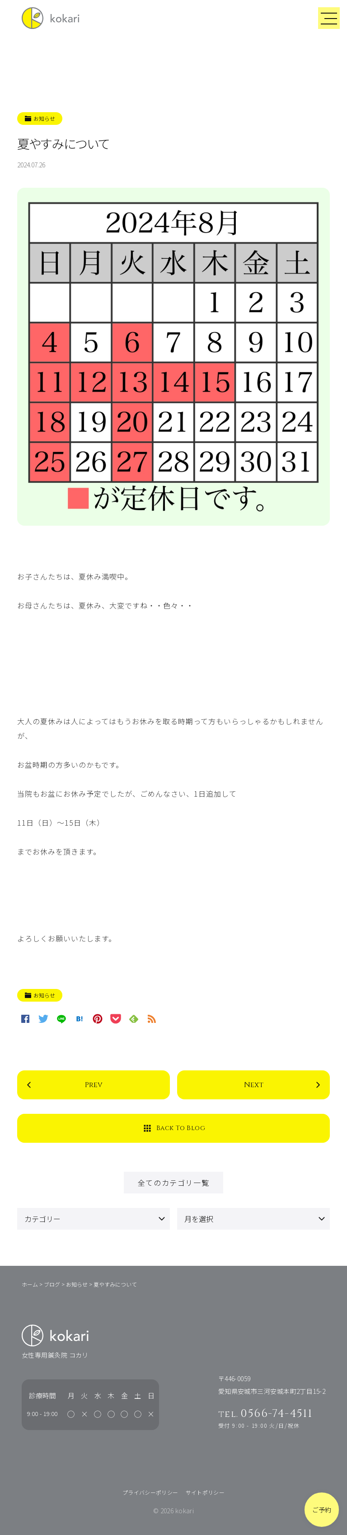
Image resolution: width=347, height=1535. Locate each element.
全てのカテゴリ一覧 (173, 1182)
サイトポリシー (205, 1492)
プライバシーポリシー (150, 1492)
